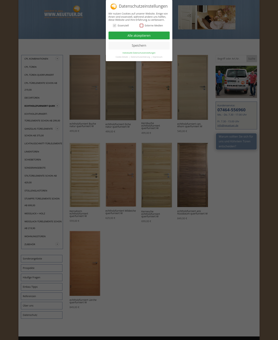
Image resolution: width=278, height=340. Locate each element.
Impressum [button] (157, 55)
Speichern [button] (139, 44)
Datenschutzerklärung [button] (140, 55)
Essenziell (121, 24)
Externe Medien (151, 24)
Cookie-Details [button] (122, 55)
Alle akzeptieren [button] (139, 34)
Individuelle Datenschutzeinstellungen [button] (139, 51)
